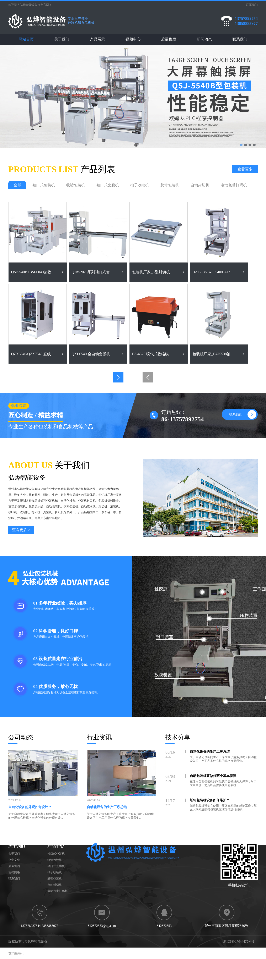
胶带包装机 (169, 185)
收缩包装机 (75, 185)
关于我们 (61, 39)
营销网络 (14, 872)
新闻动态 (204, 39)
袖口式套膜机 (107, 185)
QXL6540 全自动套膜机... (92, 354)
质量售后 (168, 39)
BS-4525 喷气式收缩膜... (151, 354)
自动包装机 (53, 506)
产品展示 (97, 39)
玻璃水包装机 (17, 506)
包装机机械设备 (109, 500)
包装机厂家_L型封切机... (152, 272)
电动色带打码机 (234, 185)
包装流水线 (36, 506)
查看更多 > (21, 530)
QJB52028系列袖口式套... (92, 272)
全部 (17, 185)
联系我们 (239, 39)
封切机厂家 (106, 494)
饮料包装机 (71, 506)
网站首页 (26, 39)
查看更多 (245, 169)
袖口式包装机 (43, 185)
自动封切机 (200, 185)
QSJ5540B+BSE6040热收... (32, 272)
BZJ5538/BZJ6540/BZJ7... (212, 272)
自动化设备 (68, 500)
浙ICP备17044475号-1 (238, 941)
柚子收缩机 (139, 185)
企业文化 (14, 859)
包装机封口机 (87, 500)
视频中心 (133, 39)
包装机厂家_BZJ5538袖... (212, 354)
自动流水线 (88, 506)
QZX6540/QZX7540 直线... (32, 354)
